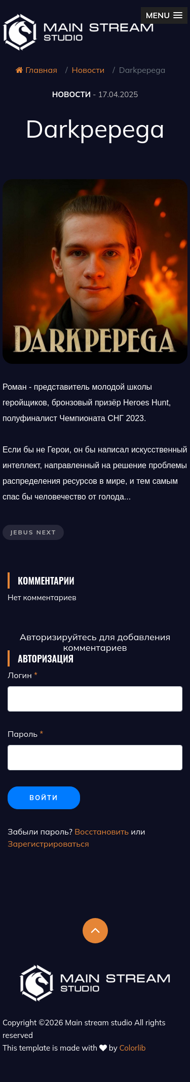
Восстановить (101, 831)
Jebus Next (33, 532)
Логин (20, 675)
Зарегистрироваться (48, 844)
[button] (164, 15)
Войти (43, 798)
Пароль (22, 734)
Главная (36, 70)
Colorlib (133, 1048)
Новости (88, 70)
